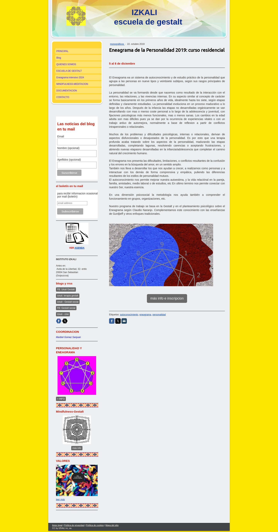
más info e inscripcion (167, 298)
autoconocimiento (129, 314)
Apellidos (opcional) (69, 159)
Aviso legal (57, 525)
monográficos (117, 44)
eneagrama (145, 314)
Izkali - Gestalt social (67, 301)
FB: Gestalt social (66, 308)
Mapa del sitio (112, 525)
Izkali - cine (63, 314)
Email (60, 136)
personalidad (159, 314)
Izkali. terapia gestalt (67, 295)
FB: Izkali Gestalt (66, 289)
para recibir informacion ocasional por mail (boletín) (77, 195)
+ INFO (61, 399)
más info (76, 448)
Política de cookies (95, 525)
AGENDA (80, 248)
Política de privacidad (74, 525)
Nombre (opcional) (68, 148)
